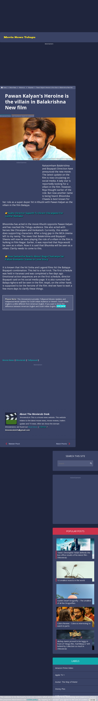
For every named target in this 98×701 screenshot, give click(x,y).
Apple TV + (60, 675)
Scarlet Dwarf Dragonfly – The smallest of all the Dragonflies (74, 601)
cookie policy (32, 699)
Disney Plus (60, 689)
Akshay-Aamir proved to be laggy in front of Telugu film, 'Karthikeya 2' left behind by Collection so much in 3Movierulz (73, 645)
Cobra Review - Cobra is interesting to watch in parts (74, 624)
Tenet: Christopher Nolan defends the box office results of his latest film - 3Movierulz (73, 555)
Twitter (42, 427)
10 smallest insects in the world (71, 580)
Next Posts (63, 443)
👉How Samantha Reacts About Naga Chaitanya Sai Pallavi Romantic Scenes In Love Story (34, 258)
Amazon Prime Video (64, 668)
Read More (32, 427)
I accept (92, 700)
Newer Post (12, 443)
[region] (49, 16)
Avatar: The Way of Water (66, 682)
